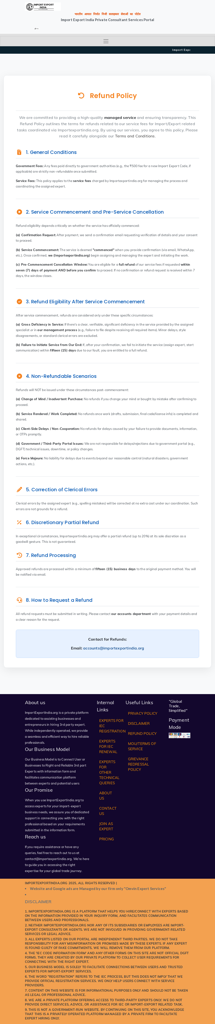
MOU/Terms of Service (142, 746)
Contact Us (107, 811)
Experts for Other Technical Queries (109, 772)
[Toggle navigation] (107, 41)
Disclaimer (139, 723)
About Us (105, 796)
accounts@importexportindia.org (113, 648)
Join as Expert (106, 826)
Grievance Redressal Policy (138, 764)
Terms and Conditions (135, 136)
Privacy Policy (142, 713)
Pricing (106, 839)
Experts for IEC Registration (112, 725)
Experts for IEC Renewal (108, 746)
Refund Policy (142, 733)
